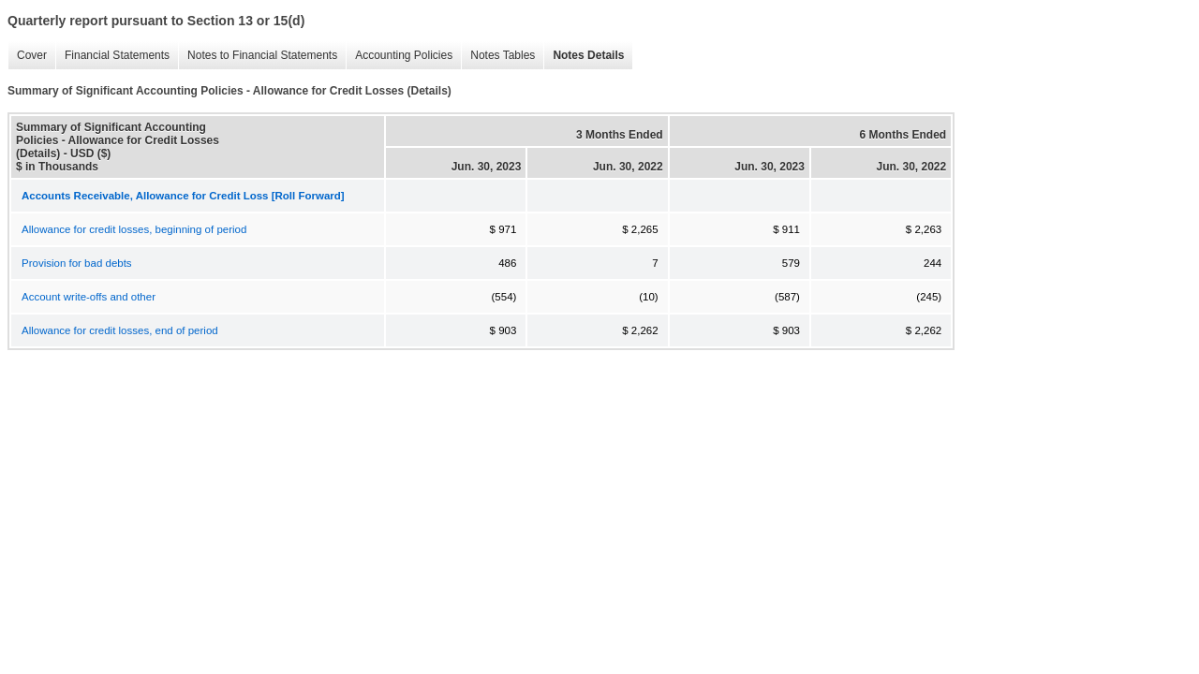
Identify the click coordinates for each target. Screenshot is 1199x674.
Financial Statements (112, 56)
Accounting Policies (399, 56)
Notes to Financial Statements (257, 56)
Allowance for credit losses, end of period (120, 330)
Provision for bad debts (77, 263)
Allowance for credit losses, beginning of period (134, 229)
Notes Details (583, 56)
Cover (27, 56)
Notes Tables (498, 56)
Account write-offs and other (88, 296)
